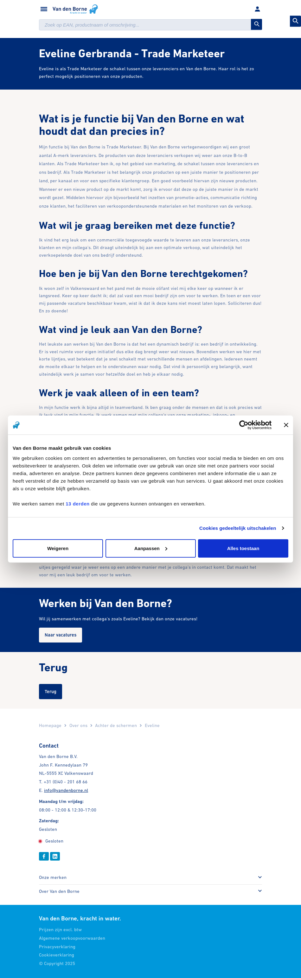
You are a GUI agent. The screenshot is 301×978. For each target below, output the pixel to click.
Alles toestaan (243, 548)
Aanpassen (150, 548)
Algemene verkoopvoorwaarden (72, 938)
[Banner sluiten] (286, 425)
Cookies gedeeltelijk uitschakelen (237, 528)
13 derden (77, 503)
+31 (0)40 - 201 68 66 (65, 781)
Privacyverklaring (57, 946)
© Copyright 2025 (57, 963)
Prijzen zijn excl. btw (60, 929)
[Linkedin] (55, 856)
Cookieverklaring (56, 954)
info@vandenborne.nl (66, 790)
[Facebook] (44, 856)
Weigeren (57, 548)
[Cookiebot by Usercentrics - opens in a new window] (244, 425)
